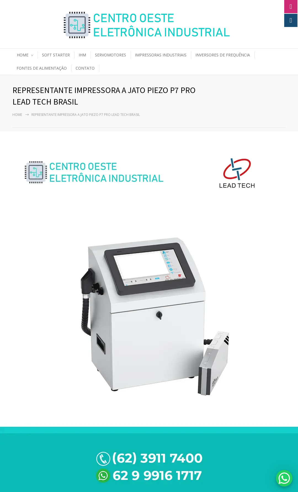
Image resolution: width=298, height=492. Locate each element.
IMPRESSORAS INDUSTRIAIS (161, 55)
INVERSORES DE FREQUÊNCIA (222, 55)
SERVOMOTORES (110, 55)
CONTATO (85, 68)
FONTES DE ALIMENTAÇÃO (42, 68)
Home (17, 114)
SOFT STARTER (56, 55)
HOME (22, 55)
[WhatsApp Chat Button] (284, 478)
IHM (82, 55)
